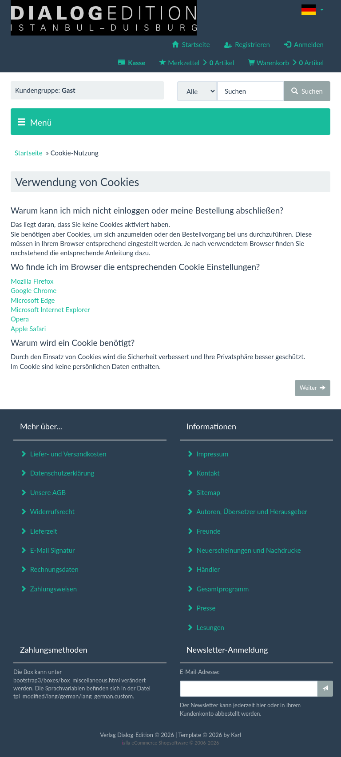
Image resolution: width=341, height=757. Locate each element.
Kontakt (203, 473)
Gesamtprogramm (217, 589)
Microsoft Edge (33, 300)
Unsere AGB (43, 492)
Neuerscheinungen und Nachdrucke (243, 550)
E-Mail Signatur (47, 550)
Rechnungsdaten (49, 569)
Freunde (203, 531)
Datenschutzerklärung (57, 473)
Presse (201, 608)
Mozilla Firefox (32, 281)
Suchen (307, 91)
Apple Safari (28, 329)
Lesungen (205, 627)
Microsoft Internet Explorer (50, 309)
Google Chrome (33, 290)
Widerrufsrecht (47, 511)
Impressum (207, 454)
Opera (20, 319)
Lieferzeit (38, 531)
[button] (312, 10)
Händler (203, 569)
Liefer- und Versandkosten (63, 454)
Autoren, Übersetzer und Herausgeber (246, 511)
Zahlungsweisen (48, 589)
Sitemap (203, 492)
